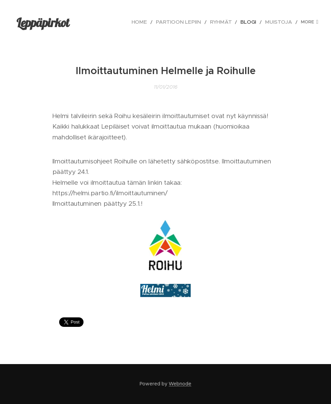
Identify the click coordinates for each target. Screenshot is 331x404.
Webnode (180, 384)
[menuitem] (114, 22)
